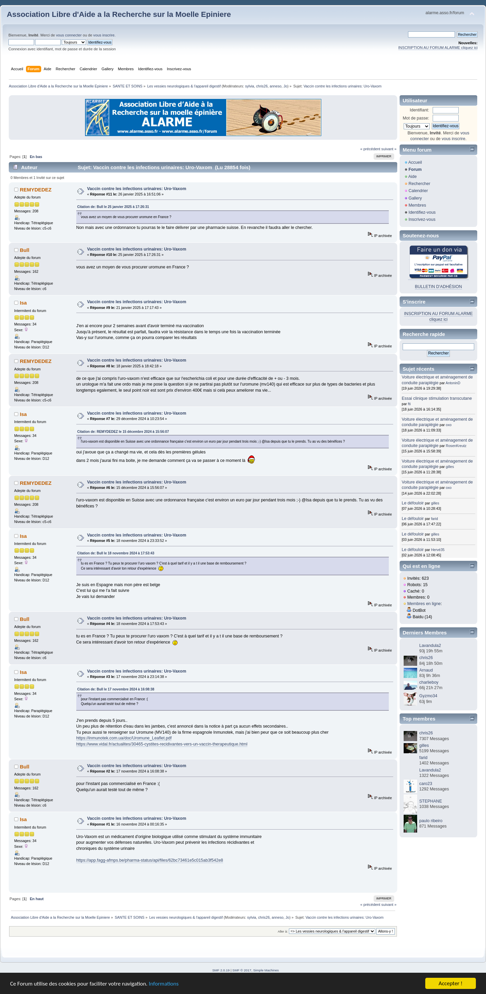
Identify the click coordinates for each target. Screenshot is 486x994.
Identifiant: (419, 110)
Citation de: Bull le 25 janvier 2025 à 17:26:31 (113, 207)
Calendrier (418, 190)
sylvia (249, 86)
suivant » (389, 149)
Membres (417, 205)
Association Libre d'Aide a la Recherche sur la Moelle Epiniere (119, 14)
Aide (412, 176)
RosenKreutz (456, 446)
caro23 (425, 783)
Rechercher (419, 183)
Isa (23, 303)
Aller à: (283, 931)
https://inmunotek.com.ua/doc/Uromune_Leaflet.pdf (124, 738)
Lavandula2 (430, 645)
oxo (449, 425)
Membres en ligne (424, 603)
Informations (164, 984)
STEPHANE (430, 801)
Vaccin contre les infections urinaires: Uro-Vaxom (136, 188)
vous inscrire (103, 35)
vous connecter (69, 35)
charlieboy (428, 682)
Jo (285, 86)
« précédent (370, 149)
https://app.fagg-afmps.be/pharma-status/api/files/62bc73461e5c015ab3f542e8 (149, 860)
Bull (24, 250)
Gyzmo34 (428, 696)
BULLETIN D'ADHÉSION (438, 286)
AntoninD (453, 383)
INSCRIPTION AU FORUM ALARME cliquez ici (438, 48)
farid (434, 519)
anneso (275, 86)
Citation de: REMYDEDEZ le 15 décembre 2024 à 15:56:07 (123, 432)
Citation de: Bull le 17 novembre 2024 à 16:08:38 (115, 689)
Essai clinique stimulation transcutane (437, 398)
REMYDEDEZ (36, 189)
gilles (450, 467)
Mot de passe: (416, 118)
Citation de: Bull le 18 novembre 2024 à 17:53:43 (115, 553)
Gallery (415, 198)
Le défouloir (413, 503)
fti (409, 404)
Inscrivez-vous (421, 219)
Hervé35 (437, 550)
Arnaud (426, 670)
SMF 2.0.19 (221, 970)
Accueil (415, 162)
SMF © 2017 (242, 970)
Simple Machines (266, 970)
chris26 (262, 86)
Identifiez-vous (421, 212)
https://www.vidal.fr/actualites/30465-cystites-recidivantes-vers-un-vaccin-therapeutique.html (161, 744)
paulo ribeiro (430, 820)
